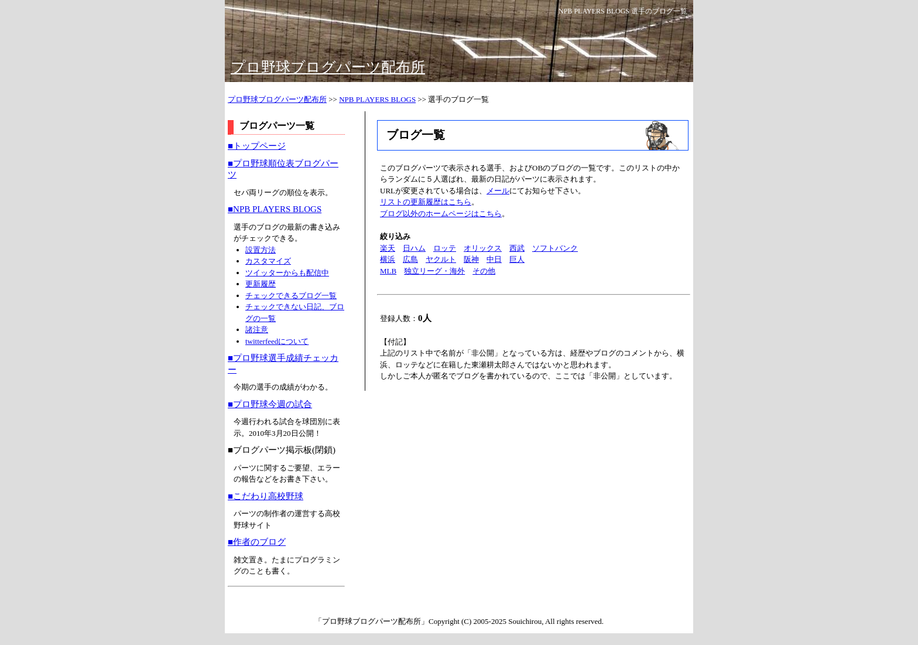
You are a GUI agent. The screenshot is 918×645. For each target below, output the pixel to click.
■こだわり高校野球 (265, 496)
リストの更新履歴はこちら (425, 201)
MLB (388, 271)
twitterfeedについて (277, 341)
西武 (517, 248)
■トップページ (257, 146)
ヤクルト (441, 259)
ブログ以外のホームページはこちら (441, 213)
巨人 (517, 259)
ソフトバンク (555, 248)
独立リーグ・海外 (434, 271)
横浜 (387, 259)
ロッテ (444, 248)
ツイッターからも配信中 (287, 272)
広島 (410, 259)
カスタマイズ (268, 261)
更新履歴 (260, 283)
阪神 (471, 259)
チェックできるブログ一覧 (291, 295)
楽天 (387, 248)
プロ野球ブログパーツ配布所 (328, 67)
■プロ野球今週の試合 (270, 404)
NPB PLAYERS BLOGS (377, 99)
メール (498, 190)
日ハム (414, 248)
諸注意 (256, 329)
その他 (483, 271)
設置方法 (260, 249)
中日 (494, 259)
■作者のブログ (257, 542)
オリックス (483, 248)
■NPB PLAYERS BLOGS (274, 209)
